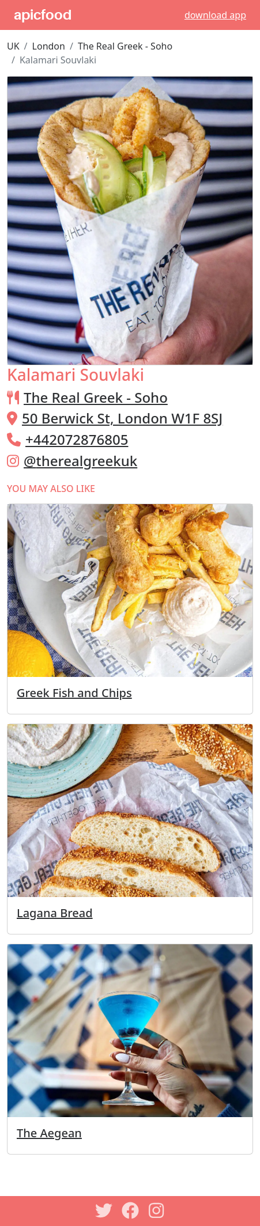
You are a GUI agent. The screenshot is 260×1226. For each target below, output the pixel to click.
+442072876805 (76, 439)
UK (13, 46)
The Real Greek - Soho (125, 46)
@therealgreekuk (80, 460)
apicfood (42, 15)
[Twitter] (103, 1210)
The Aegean (49, 1133)
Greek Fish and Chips (74, 693)
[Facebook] (130, 1210)
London (48, 46)
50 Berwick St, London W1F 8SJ (122, 417)
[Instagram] (156, 1210)
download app (215, 15)
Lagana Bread (55, 913)
